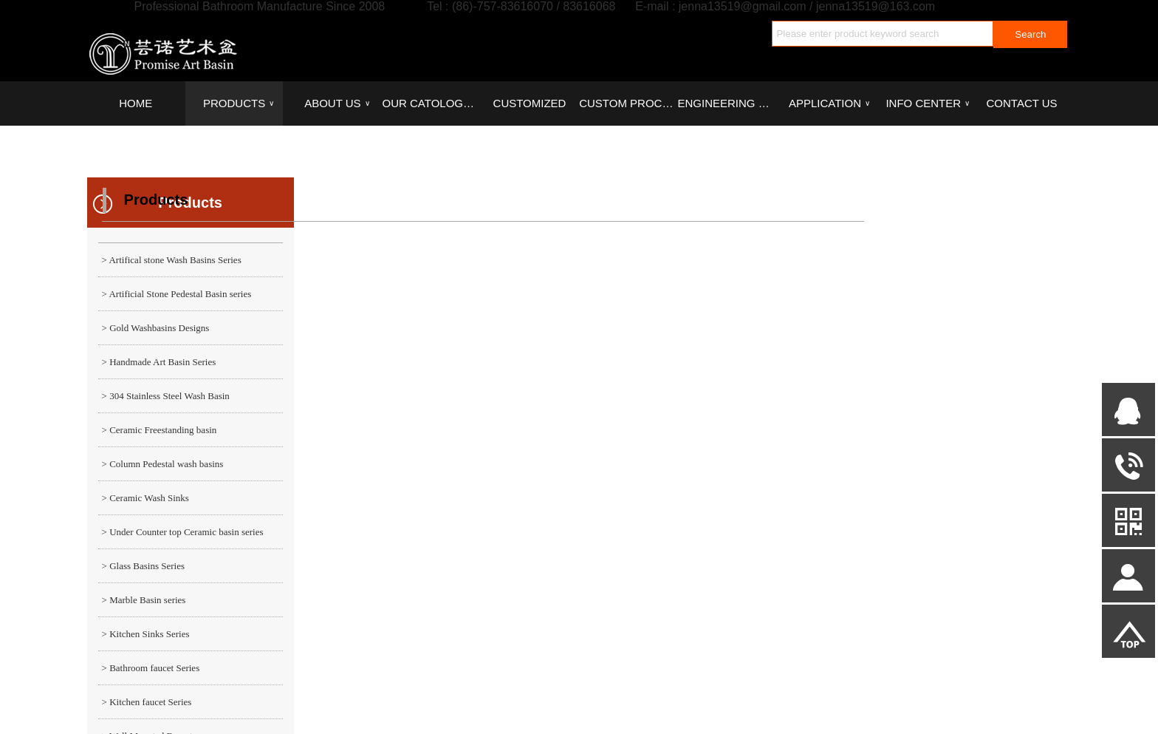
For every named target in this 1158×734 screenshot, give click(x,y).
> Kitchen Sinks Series (146, 633)
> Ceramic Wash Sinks (145, 497)
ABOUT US (336, 103)
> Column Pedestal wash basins (163, 463)
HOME (135, 103)
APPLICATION (829, 103)
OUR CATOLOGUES (431, 103)
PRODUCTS (238, 103)
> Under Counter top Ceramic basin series (183, 531)
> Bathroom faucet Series (151, 667)
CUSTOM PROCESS (627, 103)
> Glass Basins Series (143, 565)
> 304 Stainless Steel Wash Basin (166, 395)
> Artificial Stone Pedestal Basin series (177, 293)
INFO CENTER (927, 103)
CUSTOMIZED (529, 103)
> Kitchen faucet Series (147, 701)
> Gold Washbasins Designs (156, 327)
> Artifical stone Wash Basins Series (171, 259)
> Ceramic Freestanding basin (159, 429)
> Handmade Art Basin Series (159, 361)
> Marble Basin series (144, 599)
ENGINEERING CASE (726, 103)
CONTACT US (1022, 103)
